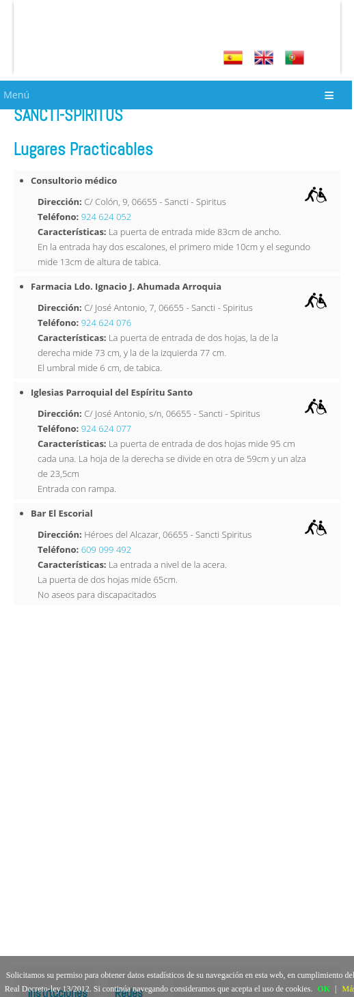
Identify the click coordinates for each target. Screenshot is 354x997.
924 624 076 (106, 322)
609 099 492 (106, 549)
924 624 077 (106, 428)
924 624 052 (106, 216)
